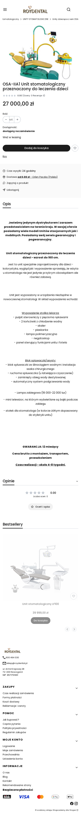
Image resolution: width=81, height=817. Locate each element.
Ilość (5, 113)
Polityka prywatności (14, 728)
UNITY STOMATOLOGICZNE (35, 19)
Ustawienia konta (13, 758)
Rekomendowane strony (17, 785)
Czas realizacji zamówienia (18, 693)
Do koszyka (41, 620)
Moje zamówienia (13, 750)
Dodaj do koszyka (36, 148)
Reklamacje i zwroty (14, 706)
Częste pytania (11, 724)
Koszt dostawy (11, 701)
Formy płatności (12, 697)
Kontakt (7, 781)
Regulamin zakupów (14, 732)
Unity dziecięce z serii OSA (65, 19)
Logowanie (9, 746)
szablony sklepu (44, 810)
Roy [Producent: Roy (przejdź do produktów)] (5, 156)
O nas (6, 772)
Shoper (72, 810)
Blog (5, 776)
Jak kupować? (11, 719)
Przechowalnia (11, 754)
